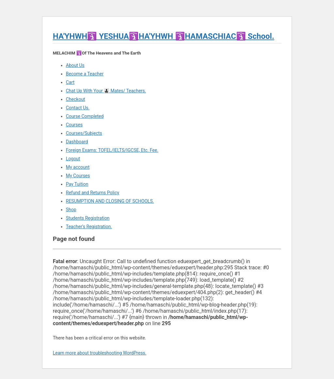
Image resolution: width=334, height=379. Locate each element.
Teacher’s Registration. (89, 226)
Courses (74, 124)
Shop (71, 209)
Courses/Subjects (84, 133)
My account (78, 167)
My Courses (78, 175)
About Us (75, 65)
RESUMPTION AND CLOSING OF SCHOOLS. (110, 201)
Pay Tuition (77, 184)
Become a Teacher (84, 73)
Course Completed (85, 116)
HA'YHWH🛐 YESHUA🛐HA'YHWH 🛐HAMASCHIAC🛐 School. (163, 36)
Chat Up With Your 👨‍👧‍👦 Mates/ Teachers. (106, 90)
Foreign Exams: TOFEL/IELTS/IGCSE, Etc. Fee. (112, 150)
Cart (70, 82)
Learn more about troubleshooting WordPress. (99, 352)
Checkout (75, 99)
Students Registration (88, 218)
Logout (73, 158)
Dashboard (77, 141)
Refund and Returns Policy (92, 192)
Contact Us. (77, 107)
